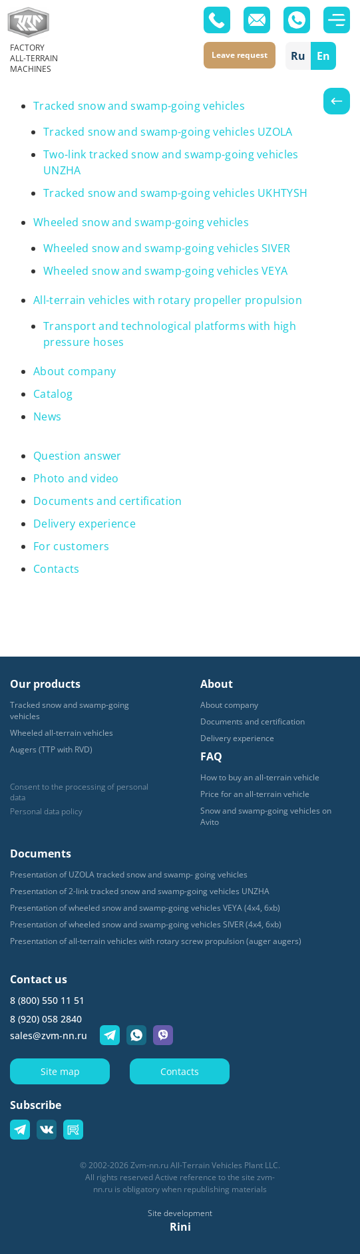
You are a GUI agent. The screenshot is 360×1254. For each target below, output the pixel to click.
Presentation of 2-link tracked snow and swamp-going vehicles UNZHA (140, 891)
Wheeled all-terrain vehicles (61, 732)
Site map (60, 1071)
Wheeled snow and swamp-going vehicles (141, 222)
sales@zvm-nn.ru (48, 1035)
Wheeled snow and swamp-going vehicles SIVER (167, 248)
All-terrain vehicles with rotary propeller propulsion (167, 300)
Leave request (240, 55)
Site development (180, 1213)
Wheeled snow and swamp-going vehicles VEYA (165, 270)
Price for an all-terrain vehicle (254, 794)
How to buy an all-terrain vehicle (259, 777)
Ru (298, 56)
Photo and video (76, 478)
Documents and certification (107, 501)
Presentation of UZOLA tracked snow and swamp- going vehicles (129, 874)
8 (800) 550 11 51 (47, 1000)
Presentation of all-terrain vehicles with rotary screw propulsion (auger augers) (155, 941)
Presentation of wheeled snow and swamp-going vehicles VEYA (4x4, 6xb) (145, 907)
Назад (336, 101)
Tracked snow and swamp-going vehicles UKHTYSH (175, 193)
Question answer (77, 455)
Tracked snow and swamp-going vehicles (139, 105)
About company (74, 371)
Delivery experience (84, 523)
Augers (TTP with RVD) (51, 749)
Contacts (56, 568)
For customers (71, 546)
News (47, 416)
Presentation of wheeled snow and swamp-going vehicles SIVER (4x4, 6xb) (145, 924)
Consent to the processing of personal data (79, 792)
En (323, 56)
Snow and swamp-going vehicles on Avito (265, 816)
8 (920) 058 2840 (46, 1019)
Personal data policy (46, 811)
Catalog (53, 394)
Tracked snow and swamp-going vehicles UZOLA (168, 131)
